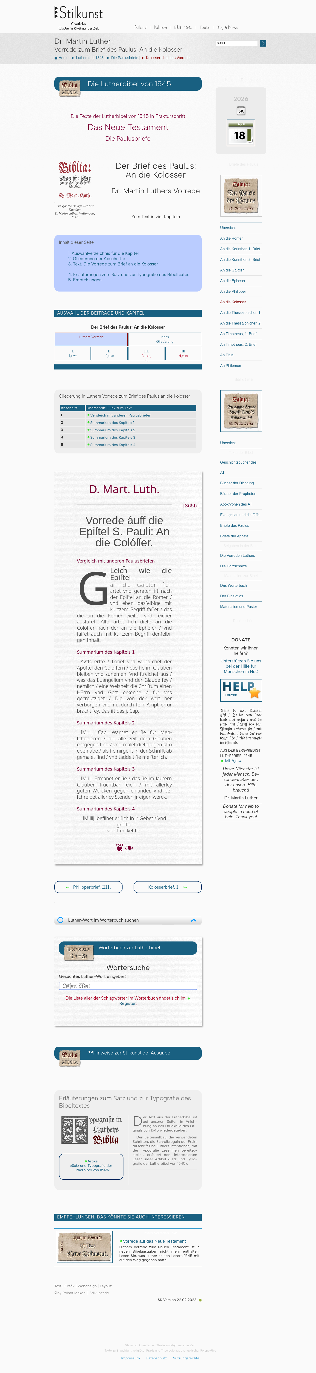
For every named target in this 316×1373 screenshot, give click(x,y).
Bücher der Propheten (238, 494)
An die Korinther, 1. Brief (240, 249)
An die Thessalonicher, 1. (240, 313)
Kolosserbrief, (167, 887)
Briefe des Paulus (234, 525)
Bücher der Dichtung (237, 483)
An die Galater (232, 270)
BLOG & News (227, 30)
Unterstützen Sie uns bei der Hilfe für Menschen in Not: (241, 666)
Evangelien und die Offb (240, 515)
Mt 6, (231, 760)
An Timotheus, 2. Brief (238, 344)
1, (72, 353)
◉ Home (61, 58)
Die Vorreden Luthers (237, 555)
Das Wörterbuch (233, 585)
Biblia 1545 (183, 30)
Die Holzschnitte (233, 566)
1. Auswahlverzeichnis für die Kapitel (103, 253)
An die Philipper (233, 291)
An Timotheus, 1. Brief (238, 334)
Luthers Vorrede (91, 337)
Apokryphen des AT (236, 504)
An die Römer (231, 238)
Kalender (161, 30)
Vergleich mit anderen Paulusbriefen (119, 415)
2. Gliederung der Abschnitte (96, 258)
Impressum (130, 1358)
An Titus (227, 355)
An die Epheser (232, 281)
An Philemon (230, 366)
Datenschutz (156, 1358)
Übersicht (228, 228)
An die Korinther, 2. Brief (240, 260)
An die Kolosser (233, 302)
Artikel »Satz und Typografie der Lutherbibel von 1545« (91, 1165)
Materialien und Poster (238, 607)
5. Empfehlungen (85, 280)
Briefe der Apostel (234, 536)
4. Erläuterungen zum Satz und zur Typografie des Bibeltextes (128, 274)
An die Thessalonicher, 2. (240, 323)
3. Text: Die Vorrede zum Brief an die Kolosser (113, 264)
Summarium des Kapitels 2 (111, 430)
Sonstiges (204, 30)
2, (109, 353)
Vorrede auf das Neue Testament (152, 1241)
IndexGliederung (164, 339)
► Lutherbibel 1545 (87, 58)
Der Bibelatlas (231, 596)
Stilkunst (82, 16)
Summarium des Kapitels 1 (110, 422)
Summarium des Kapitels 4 (111, 444)
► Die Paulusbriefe (122, 58)
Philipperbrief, (88, 887)
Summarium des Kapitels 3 (111, 437)
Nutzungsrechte (186, 1358)
